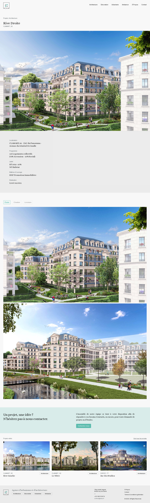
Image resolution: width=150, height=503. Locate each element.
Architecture (93, 5)
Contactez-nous (83, 426)
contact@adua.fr (99, 498)
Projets (5, 18)
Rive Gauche (9, 476)
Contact (144, 5)
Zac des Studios (107, 476)
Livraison (27, 202)
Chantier (17, 202)
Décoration (104, 5)
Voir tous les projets (140, 438)
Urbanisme (115, 5)
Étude (7, 202)
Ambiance (125, 5)
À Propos (135, 5)
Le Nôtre (56, 476)
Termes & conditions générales (133, 494)
